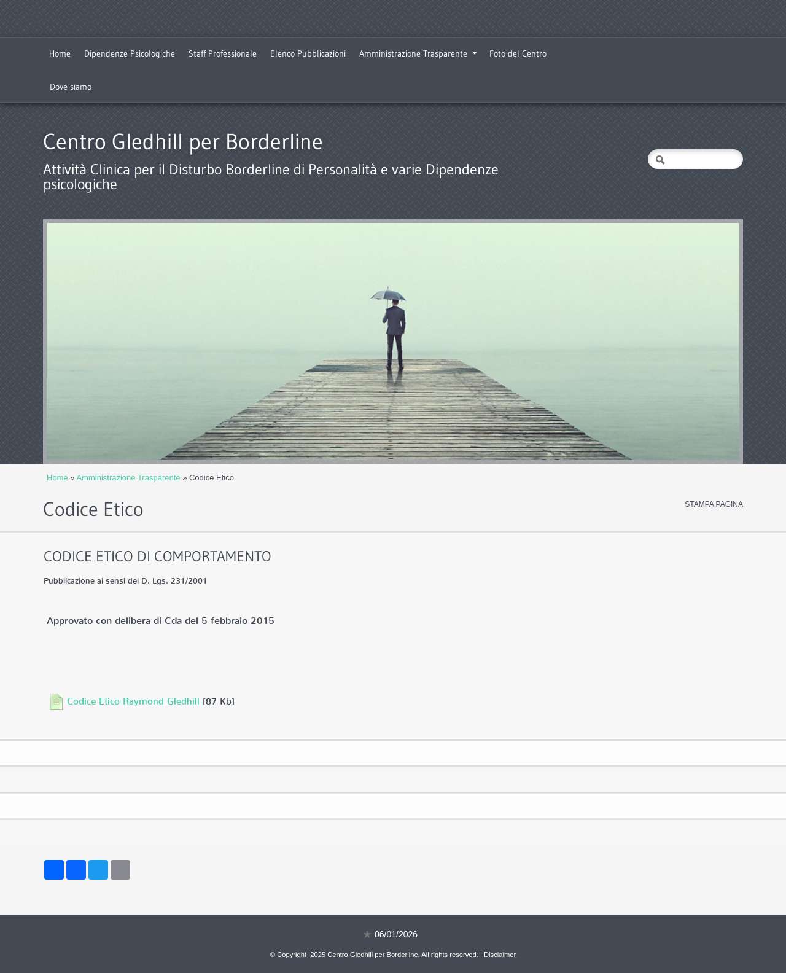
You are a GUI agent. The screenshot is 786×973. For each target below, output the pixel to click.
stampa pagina (714, 504)
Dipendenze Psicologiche (129, 53)
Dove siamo (70, 86)
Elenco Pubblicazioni (308, 53)
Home (60, 53)
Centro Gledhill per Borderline (183, 141)
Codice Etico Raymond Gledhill (133, 701)
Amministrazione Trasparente (418, 53)
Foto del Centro (518, 53)
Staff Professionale (223, 53)
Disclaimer (500, 954)
